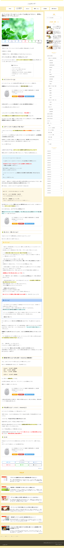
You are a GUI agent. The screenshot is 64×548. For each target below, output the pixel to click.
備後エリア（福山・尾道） (55, 86)
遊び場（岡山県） (54, 118)
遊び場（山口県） (54, 116)
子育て (55, 125)
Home (43, 544)
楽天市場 (21, 96)
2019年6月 (54, 158)
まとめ (13, 75)
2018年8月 (54, 181)
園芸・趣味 (55, 132)
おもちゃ (54, 121)
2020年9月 (54, 153)
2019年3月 (54, 165)
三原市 (55, 97)
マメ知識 (55, 144)
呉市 (55, 72)
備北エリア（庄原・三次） (55, 100)
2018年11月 (54, 174)
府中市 (55, 95)
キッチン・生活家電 (5, 45)
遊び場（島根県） (54, 114)
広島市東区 (55, 62)
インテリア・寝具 (55, 134)
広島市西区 (55, 79)
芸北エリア (55, 107)
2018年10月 (54, 176)
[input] (54, 18)
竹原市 (55, 83)
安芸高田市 (55, 111)
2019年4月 (54, 162)
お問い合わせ (47, 544)
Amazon (15, 96)
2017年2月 (54, 193)
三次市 (55, 102)
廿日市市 (55, 81)
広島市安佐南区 (55, 76)
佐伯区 (55, 69)
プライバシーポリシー (53, 544)
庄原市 (55, 104)
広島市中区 (55, 60)
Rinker (16, 93)
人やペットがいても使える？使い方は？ (19, 69)
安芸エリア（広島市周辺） (55, 58)
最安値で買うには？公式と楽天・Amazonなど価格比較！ (22, 72)
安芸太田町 (55, 109)
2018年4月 (54, 190)
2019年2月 (54, 167)
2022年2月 (54, 151)
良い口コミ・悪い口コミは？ (17, 70)
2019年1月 (54, 169)
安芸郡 (55, 74)
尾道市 (55, 90)
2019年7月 (54, 155)
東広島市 (55, 67)
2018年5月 (54, 188)
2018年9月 (54, 179)
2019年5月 (54, 160)
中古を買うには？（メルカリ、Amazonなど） (20, 74)
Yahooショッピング (29, 96)
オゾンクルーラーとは (16, 67)
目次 (13, 65)
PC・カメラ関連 (55, 130)
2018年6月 (54, 186)
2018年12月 (54, 172)
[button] (61, 17)
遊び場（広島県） (54, 55)
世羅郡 (55, 93)
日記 (54, 141)
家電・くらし (54, 123)
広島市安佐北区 (55, 65)
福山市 (55, 88)
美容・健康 (55, 137)
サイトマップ (60, 544)
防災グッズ (55, 139)
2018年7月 (54, 183)
